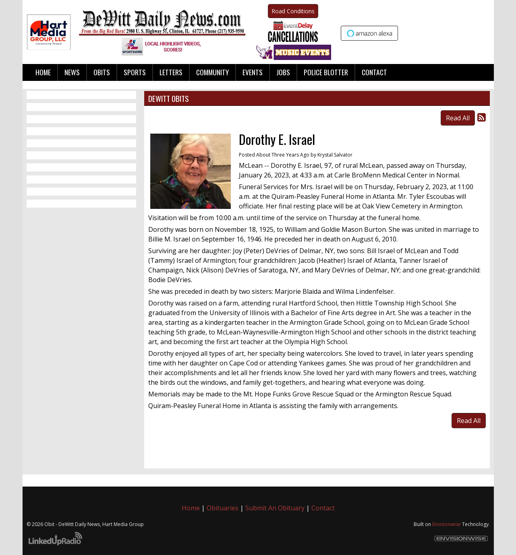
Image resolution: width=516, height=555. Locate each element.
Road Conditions (293, 11)
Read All (458, 117)
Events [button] (252, 72)
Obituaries (222, 507)
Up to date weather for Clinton (486, 32)
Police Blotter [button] (326, 72)
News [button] (72, 72)
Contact (323, 507)
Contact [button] (374, 72)
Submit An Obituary (275, 507)
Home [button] (43, 72)
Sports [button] (135, 72)
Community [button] (212, 72)
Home (191, 507)
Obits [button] (101, 72)
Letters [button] (171, 72)
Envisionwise (446, 524)
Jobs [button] (283, 72)
